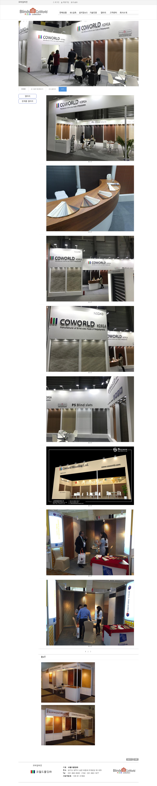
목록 (135, 759)
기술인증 (93, 13)
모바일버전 (22, 2)
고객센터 (113, 13)
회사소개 (123, 13)
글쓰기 (129, 759)
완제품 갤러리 (27, 101)
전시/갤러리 (52, 89)
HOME (23, 89)
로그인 (57, 2)
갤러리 (103, 13)
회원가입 (66, 2)
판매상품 (63, 13)
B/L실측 (73, 13)
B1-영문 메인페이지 (37, 89)
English (75, 2)
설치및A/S (83, 13)
